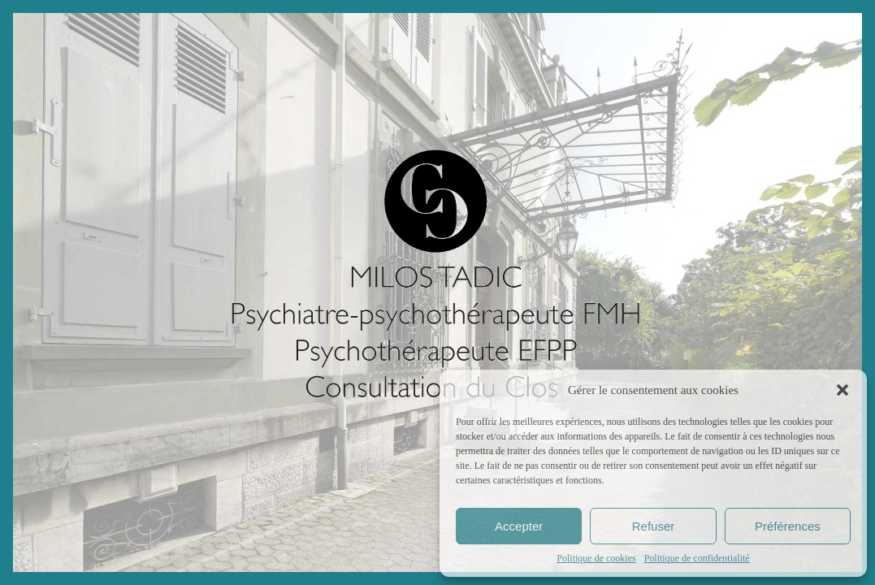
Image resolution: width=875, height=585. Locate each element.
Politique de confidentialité (697, 558)
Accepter (519, 526)
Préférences (788, 526)
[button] (842, 390)
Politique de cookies (596, 558)
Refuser (653, 526)
